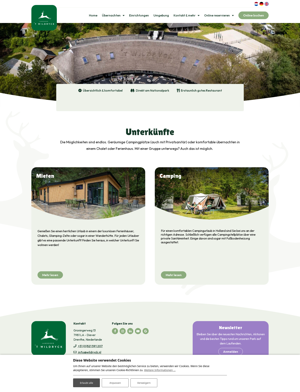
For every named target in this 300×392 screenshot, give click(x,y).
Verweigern (144, 382)
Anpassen (115, 382)
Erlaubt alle (86, 382)
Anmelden (230, 352)
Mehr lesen (50, 276)
